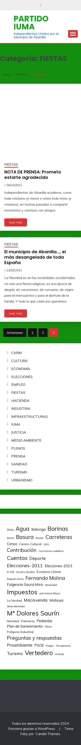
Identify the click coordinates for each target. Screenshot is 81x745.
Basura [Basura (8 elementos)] (25, 537)
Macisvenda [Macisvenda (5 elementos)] (36, 600)
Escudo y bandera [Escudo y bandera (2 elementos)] (25, 572)
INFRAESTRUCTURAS (29, 416)
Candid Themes (48, 734)
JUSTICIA (18, 432)
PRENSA (18, 456)
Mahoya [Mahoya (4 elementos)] (56, 600)
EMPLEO (18, 384)
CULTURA (19, 361)
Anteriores (15, 332)
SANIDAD (19, 464)
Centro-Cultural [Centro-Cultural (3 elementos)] (30, 544)
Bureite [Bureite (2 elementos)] (39, 538)
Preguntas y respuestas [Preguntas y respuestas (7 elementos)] (34, 638)
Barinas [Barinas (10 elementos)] (58, 528)
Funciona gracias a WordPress (32, 728)
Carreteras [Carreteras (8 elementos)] (58, 537)
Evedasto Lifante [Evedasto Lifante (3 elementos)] (49, 572)
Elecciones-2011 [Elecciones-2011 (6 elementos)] (25, 565)
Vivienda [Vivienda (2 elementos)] (59, 654)
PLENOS (18, 448)
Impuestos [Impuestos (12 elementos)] (22, 592)
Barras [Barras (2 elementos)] (10, 538)
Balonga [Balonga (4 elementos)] (38, 529)
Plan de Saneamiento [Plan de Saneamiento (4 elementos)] (25, 626)
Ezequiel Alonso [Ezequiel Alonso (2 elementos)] (15, 578)
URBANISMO (21, 480)
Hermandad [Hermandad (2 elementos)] (51, 584)
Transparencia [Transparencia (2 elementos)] (63, 645)
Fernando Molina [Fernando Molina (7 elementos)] (45, 578)
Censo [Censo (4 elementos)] (12, 544)
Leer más (15, 222)
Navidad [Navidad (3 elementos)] (13, 621)
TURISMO (19, 472)
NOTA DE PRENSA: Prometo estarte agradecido (32, 174)
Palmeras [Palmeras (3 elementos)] (28, 621)
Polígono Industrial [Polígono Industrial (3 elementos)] (20, 632)
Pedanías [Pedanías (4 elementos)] (44, 620)
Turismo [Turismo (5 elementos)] (15, 653)
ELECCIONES (22, 377)
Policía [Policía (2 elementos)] (48, 626)
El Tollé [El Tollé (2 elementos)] (10, 572)
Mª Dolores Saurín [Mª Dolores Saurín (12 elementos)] (33, 613)
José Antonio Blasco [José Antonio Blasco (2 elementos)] (49, 593)
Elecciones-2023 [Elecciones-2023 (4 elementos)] (58, 566)
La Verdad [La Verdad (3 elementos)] (14, 600)
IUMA (15, 424)
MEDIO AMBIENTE (26, 440)
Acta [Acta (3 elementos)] (10, 530)
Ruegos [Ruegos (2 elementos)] (50, 645)
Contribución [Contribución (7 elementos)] (22, 550)
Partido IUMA (31, 22)
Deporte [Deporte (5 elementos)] (37, 558)
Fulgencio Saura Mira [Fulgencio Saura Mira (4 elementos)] (25, 584)
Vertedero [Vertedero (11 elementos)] (39, 653)
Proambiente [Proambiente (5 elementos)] (19, 645)
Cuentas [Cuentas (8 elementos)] (17, 557)
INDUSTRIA (20, 408)
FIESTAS (11, 164)
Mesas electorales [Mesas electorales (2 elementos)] (16, 606)
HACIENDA (20, 400)
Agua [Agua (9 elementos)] (22, 528)
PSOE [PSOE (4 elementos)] (39, 645)
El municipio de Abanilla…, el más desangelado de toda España (35, 257)
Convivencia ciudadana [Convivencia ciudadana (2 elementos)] (51, 551)
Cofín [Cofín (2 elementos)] (46, 544)
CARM (16, 353)
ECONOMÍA (20, 369)
